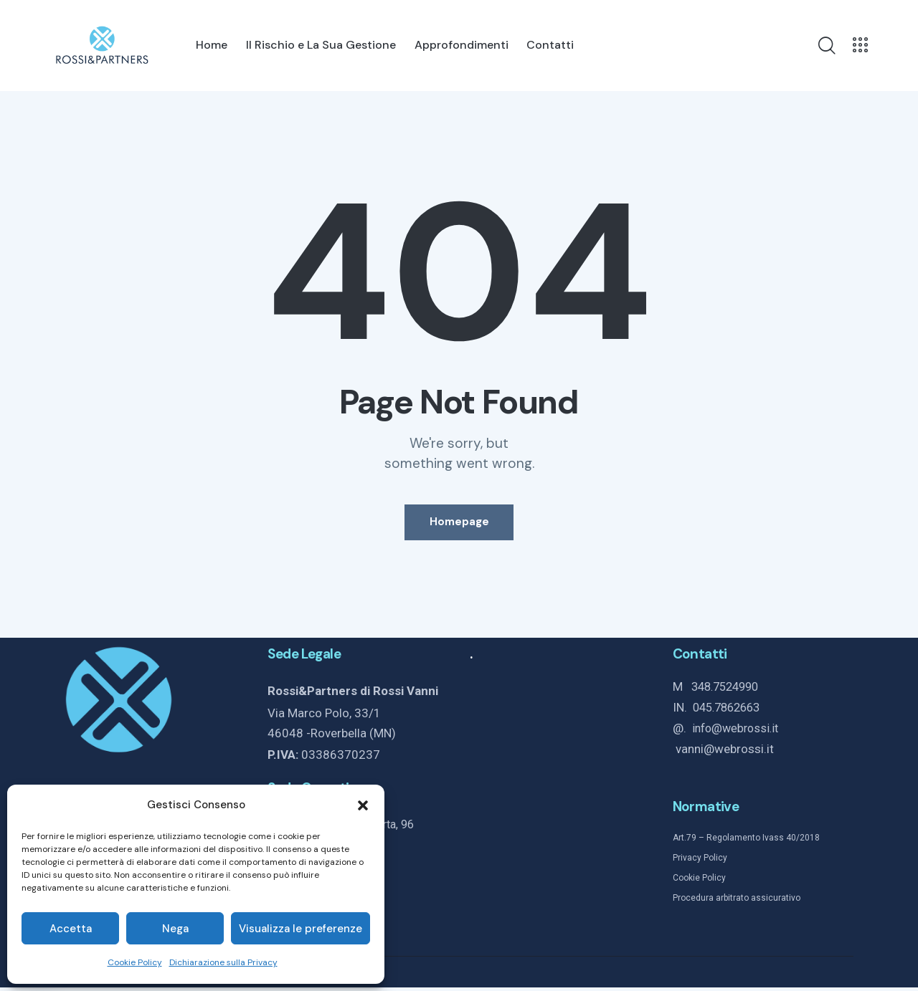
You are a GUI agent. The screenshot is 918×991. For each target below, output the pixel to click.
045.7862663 (730, 713)
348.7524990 (728, 693)
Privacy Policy (700, 862)
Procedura (693, 902)
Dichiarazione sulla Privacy (223, 962)
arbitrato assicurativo (757, 902)
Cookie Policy (135, 962)
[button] (363, 805)
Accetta (70, 928)
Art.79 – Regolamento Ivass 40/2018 (746, 842)
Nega (175, 928)
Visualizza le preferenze (300, 928)
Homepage (459, 525)
